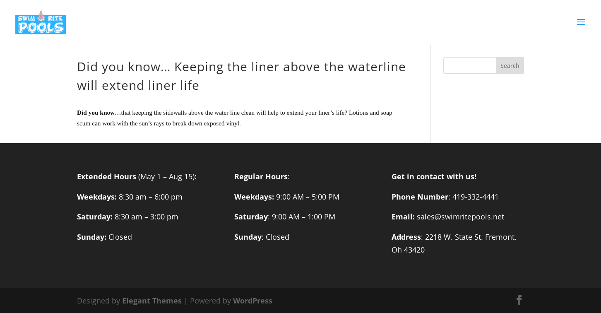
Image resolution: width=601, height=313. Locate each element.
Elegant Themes (152, 301)
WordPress (252, 301)
